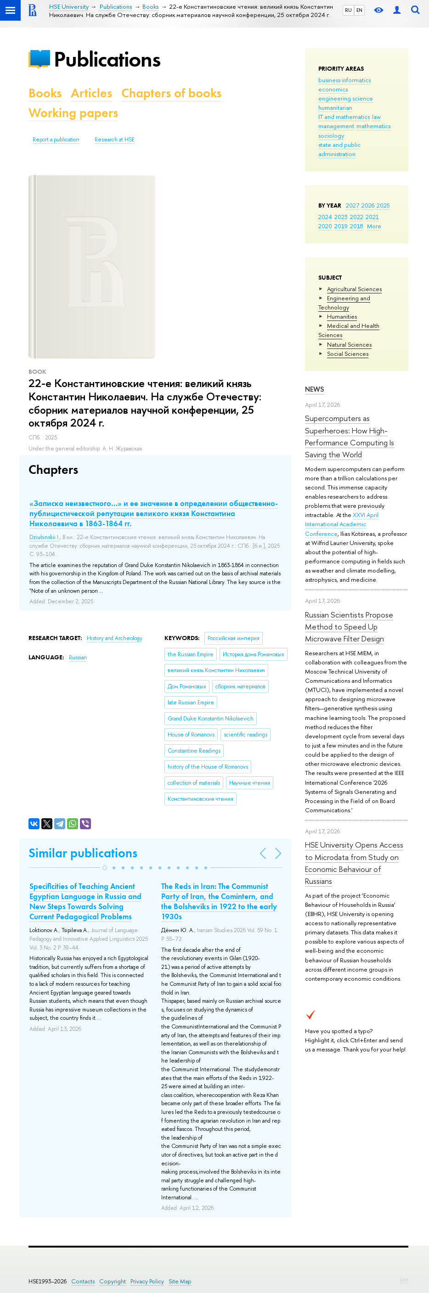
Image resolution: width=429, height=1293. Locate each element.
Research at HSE (115, 139)
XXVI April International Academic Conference (341, 524)
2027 (352, 205)
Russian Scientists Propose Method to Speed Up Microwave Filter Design (349, 626)
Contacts (83, 1281)
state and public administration (339, 149)
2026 (367, 205)
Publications (107, 59)
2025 (383, 205)
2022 (356, 217)
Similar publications (82, 853)
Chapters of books (171, 93)
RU (348, 10)
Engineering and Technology (344, 302)
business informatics (344, 80)
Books (45, 93)
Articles (91, 93)
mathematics (373, 126)
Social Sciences (347, 353)
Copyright (112, 1281)
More (374, 226)
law (376, 116)
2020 (325, 226)
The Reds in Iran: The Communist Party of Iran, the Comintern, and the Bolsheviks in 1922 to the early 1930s (219, 901)
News (314, 389)
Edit (404, 1279)
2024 (325, 217)
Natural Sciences (349, 344)
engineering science (345, 98)
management (336, 126)
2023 (341, 217)
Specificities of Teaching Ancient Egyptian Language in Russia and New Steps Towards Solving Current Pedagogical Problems (85, 901)
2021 (372, 217)
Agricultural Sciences (354, 289)
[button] (104, 867)
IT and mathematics (344, 116)
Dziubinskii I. (44, 537)
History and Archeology (114, 638)
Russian (78, 657)
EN (359, 10)
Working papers (73, 113)
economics (333, 89)
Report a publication (56, 139)
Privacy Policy (147, 1281)
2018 (356, 226)
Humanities (342, 316)
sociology (331, 135)
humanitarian (335, 107)
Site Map (180, 1281)
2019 (341, 226)
